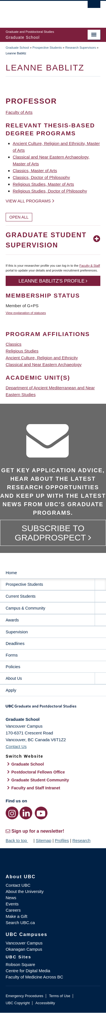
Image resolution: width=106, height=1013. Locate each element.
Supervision (17, 631)
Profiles (62, 840)
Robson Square (20, 964)
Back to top (19, 840)
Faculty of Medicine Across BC (34, 976)
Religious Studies (22, 351)
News (11, 897)
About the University (25, 891)
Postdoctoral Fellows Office (38, 772)
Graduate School (17, 47)
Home (11, 572)
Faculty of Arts (19, 112)
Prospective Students (47, 47)
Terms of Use (59, 996)
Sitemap (43, 840)
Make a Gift (16, 916)
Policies (13, 666)
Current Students (21, 596)
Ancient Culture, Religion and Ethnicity (42, 357)
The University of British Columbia (39, 11)
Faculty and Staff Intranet (35, 788)
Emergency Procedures (24, 996)
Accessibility (45, 1003)
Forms (12, 655)
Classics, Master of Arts (35, 170)
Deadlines (15, 643)
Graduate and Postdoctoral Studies (53, 708)
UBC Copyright (18, 1003)
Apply (11, 690)
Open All (19, 217)
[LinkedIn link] (26, 813)
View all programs (28, 200)
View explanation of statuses (26, 313)
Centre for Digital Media (28, 970)
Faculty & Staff (89, 265)
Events (12, 903)
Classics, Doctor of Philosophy (41, 177)
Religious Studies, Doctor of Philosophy (50, 191)
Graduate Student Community (40, 780)
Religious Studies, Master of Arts (43, 184)
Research (81, 840)
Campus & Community (25, 608)
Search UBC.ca (20, 922)
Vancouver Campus (24, 943)
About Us (14, 678)
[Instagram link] (12, 813)
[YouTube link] (41, 813)
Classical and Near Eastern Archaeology (43, 364)
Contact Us (16, 746)
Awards (12, 620)
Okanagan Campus (24, 949)
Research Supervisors (80, 47)
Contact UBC (18, 885)
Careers (13, 910)
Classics (13, 344)
